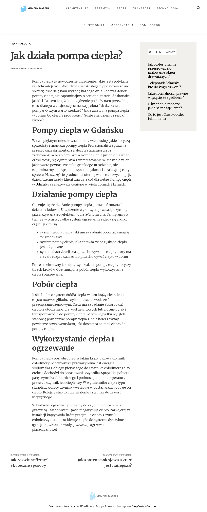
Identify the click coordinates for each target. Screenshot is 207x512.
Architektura (77, 8)
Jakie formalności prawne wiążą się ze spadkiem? (168, 95)
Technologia (167, 8)
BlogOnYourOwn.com (145, 506)
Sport (122, 8)
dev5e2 (23, 68)
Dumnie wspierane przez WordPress (71, 506)
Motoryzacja (122, 25)
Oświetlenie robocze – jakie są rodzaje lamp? (165, 106)
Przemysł (103, 8)
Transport (141, 8)
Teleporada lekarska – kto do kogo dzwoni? (165, 85)
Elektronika (94, 25)
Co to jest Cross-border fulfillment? (166, 116)
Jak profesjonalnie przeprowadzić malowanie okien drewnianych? (162, 70)
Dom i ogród (150, 25)
